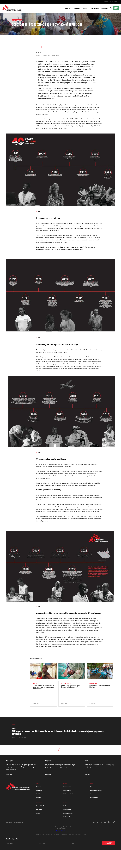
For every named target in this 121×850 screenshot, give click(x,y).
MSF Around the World (68, 794)
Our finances (39, 790)
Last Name (42, 843)
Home (31, 42)
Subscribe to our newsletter (110, 1)
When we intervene (67, 786)
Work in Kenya (39, 809)
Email (72, 843)
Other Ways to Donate (67, 813)
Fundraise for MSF (67, 809)
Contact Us (38, 797)
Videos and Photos (94, 797)
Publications (92, 794)
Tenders (38, 813)
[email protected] (60, 830)
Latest (37, 42)
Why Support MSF (66, 816)
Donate (116, 8)
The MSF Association (40, 794)
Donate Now (87, 774)
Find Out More (9, 774)
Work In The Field (40, 806)
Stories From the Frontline (95, 790)
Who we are (38, 786)
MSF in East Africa (67, 790)
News (91, 786)
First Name (10, 843)
